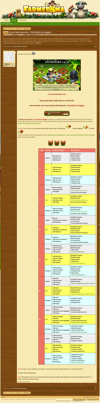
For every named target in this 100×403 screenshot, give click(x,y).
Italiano (3, 397)
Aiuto (91, 397)
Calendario (23, 20)
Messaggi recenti (7, 24)
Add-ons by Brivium (70, 400)
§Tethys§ (25, 34)
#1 (95, 381)
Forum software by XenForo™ (41, 399)
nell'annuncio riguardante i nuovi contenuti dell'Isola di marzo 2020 (70, 135)
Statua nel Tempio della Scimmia (29, 123)
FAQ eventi (15, 34)
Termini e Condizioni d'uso (79, 399)
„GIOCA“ (38, 43)
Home (6, 20)
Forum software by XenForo (14, 399)
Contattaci (86, 397)
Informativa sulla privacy (93, 399)
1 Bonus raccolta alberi (77, 362)
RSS (98, 397)
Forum (14, 20)
